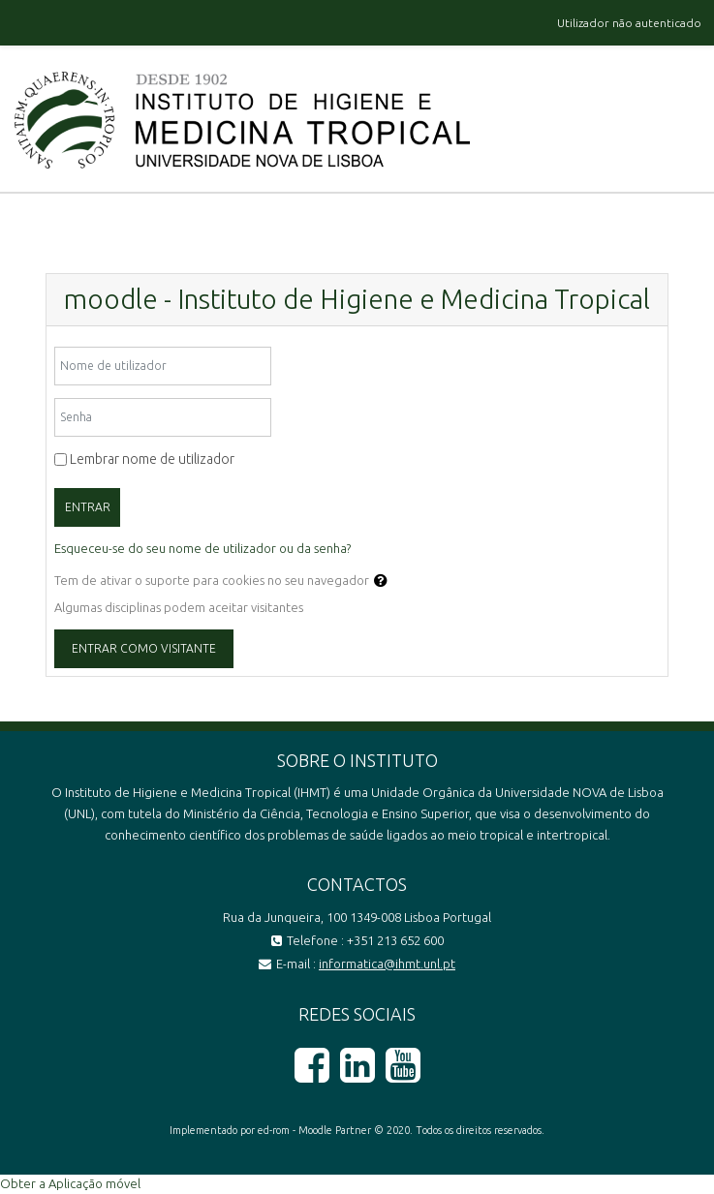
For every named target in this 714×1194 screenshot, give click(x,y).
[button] (380, 581)
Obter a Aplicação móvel (70, 1183)
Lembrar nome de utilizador (152, 459)
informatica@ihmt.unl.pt (387, 963)
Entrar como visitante (144, 648)
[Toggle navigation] (685, 96)
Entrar (87, 507)
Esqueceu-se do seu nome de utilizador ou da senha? (202, 548)
